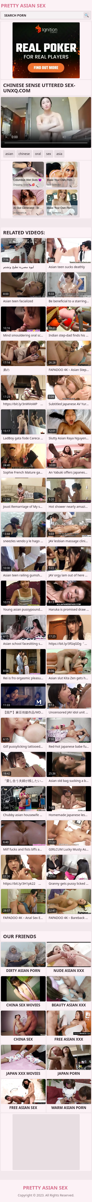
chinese (24, 154)
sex (48, 154)
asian (9, 154)
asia (59, 154)
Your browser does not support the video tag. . (46, 122)
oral (38, 154)
